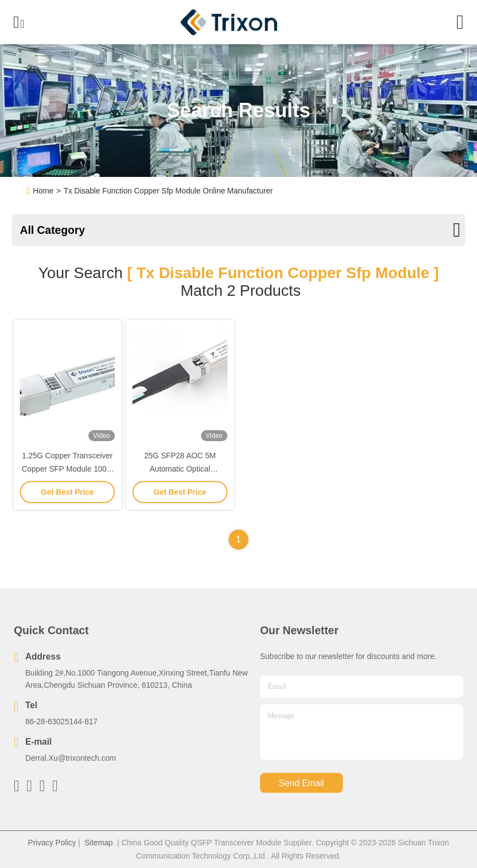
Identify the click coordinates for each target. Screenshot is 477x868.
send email (301, 783)
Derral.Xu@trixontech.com (70, 758)
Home (43, 190)
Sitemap (98, 842)
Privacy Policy (52, 842)
